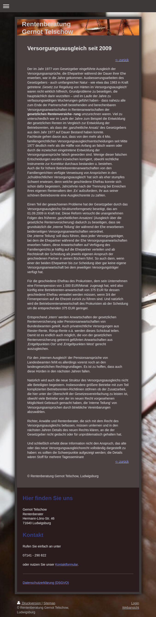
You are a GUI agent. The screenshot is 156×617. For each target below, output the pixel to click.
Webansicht (130, 607)
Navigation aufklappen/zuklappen (78, 6)
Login (135, 603)
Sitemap (49, 603)
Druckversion (29, 603)
